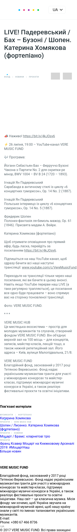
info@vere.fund (22, 518)
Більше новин (10, 451)
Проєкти (34, 77)
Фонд (7, 77)
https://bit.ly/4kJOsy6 (39, 136)
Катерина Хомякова (15, 418)
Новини (19, 77)
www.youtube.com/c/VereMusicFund (49, 267)
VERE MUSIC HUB (22, 422)
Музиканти (6, 415)
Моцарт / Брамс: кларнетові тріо (25, 436)
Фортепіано (25, 415)
